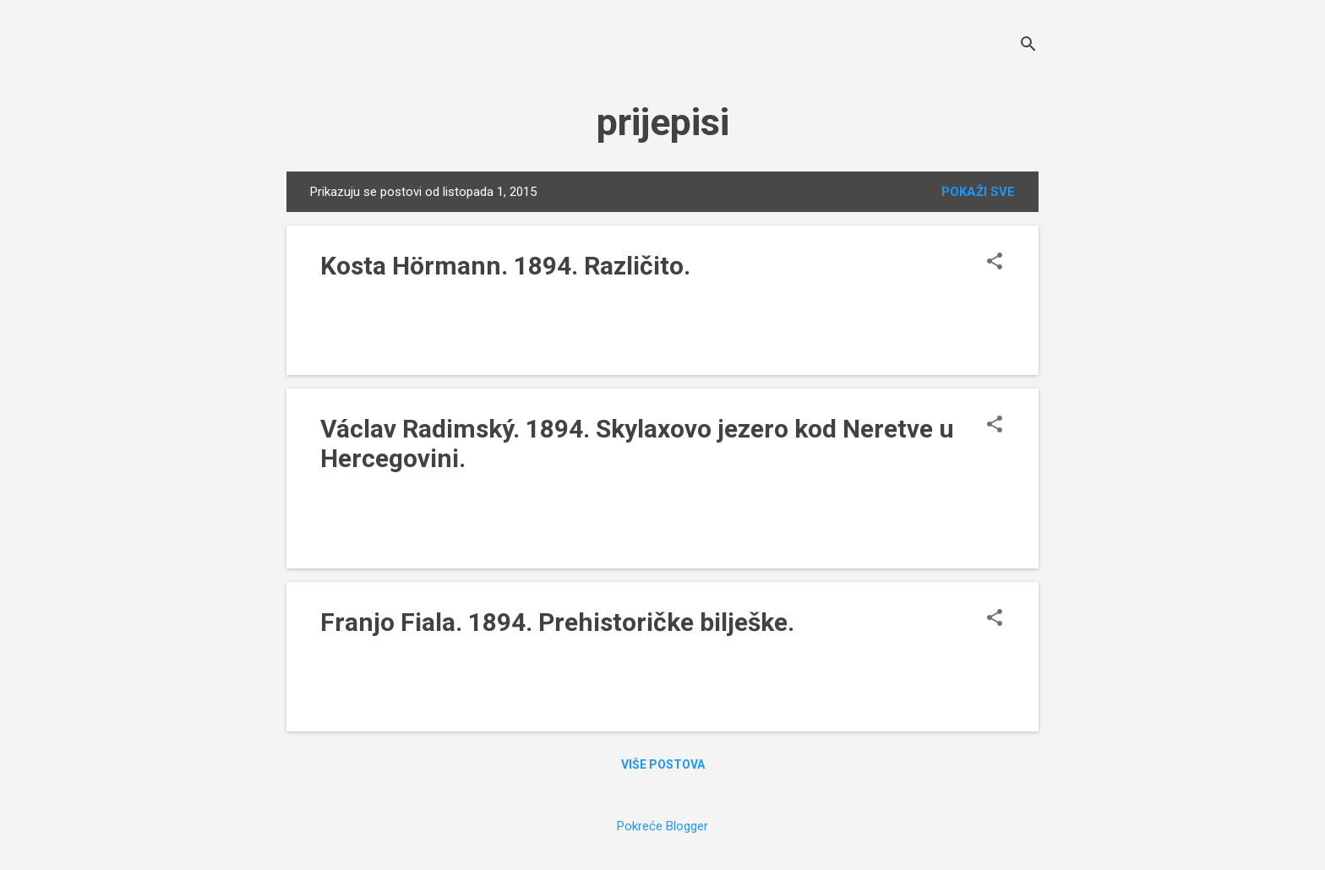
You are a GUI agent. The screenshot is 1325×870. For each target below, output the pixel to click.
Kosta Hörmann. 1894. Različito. (505, 265)
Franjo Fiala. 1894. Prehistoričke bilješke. (557, 622)
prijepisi (663, 122)
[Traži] (1028, 46)
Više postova (663, 764)
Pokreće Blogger (662, 826)
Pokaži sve (978, 191)
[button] (994, 263)
